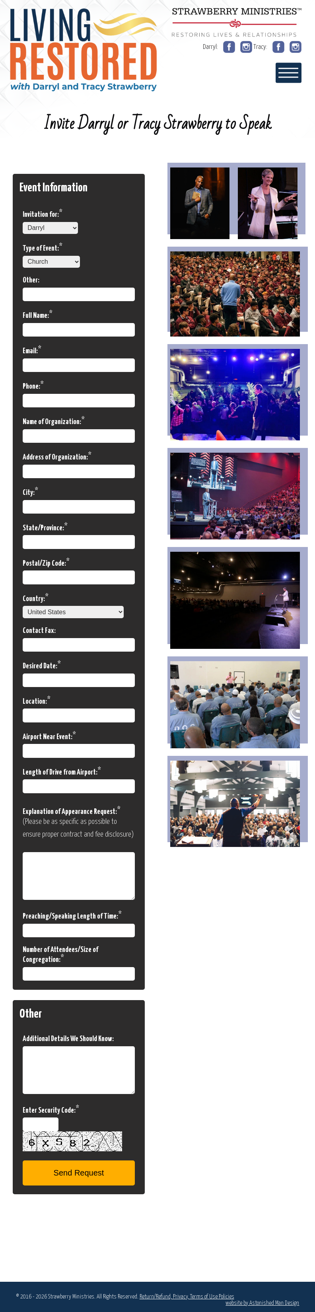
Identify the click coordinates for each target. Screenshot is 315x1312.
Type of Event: (42, 247)
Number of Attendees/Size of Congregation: (60, 955)
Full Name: (37, 314)
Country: (36, 598)
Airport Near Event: (49, 736)
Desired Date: (42, 665)
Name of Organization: (54, 421)
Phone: (33, 385)
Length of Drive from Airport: (62, 771)
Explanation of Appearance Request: (72, 811)
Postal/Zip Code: (46, 562)
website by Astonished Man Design (262, 1303)
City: (30, 491)
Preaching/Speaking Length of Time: (72, 915)
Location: (37, 700)
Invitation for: (42, 213)
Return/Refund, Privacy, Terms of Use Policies (187, 1297)
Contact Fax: (39, 631)
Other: (31, 280)
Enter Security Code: (51, 1109)
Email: (32, 350)
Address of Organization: (57, 456)
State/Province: (45, 527)
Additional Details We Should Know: (68, 1039)
